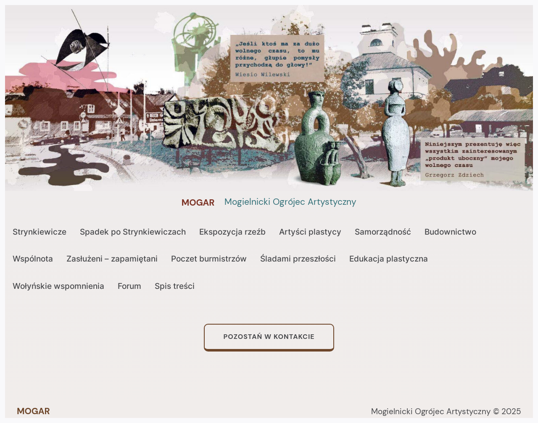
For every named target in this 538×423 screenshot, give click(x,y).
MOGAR (198, 203)
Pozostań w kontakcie (268, 336)
